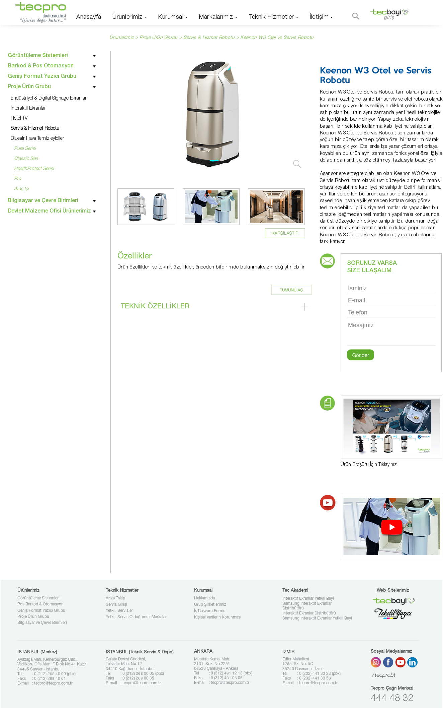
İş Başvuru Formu (210, 611)
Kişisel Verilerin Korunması (217, 617)
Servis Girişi (116, 605)
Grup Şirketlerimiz (210, 605)
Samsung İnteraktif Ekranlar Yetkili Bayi (317, 618)
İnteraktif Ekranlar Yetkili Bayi (308, 599)
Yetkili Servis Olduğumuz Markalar (136, 617)
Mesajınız (391, 333)
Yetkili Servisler (119, 611)
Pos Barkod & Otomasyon (40, 604)
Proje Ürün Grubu (33, 617)
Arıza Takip (115, 598)
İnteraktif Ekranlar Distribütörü (309, 613)
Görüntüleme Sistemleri (38, 598)
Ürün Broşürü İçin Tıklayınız (369, 465)
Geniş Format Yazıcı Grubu (41, 611)
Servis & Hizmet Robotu (209, 38)
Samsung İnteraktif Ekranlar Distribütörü (307, 606)
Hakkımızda (204, 598)
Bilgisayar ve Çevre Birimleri (42, 623)
